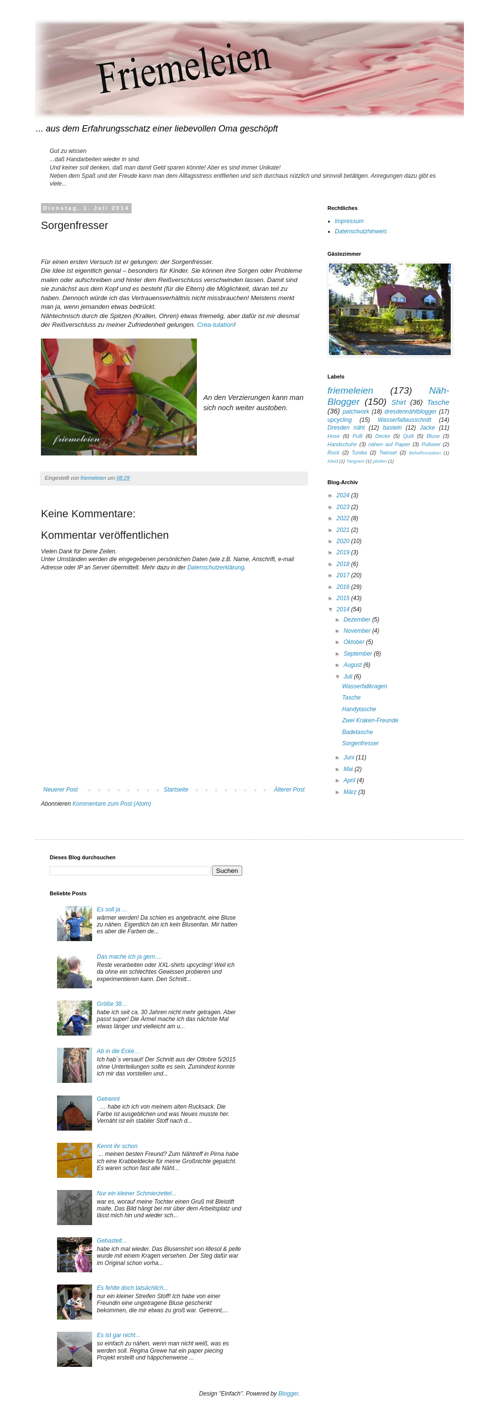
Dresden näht (346, 427)
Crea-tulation (215, 324)
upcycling (339, 419)
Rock (333, 452)
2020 (344, 541)
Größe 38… (112, 1004)
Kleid (332, 461)
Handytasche (359, 709)
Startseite (176, 789)
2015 (344, 598)
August (354, 664)
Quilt (408, 436)
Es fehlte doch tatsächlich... (132, 1288)
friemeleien (350, 390)
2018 (344, 564)
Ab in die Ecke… (118, 1051)
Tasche (438, 402)
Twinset (388, 452)
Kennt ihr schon (117, 1146)
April (350, 780)
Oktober (355, 642)
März (351, 792)
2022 (344, 518)
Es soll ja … (112, 909)
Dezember (358, 619)
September (359, 653)
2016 (344, 587)
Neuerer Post (60, 789)
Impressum (349, 221)
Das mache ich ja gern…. (130, 956)
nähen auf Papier (389, 444)
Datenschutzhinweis (361, 231)
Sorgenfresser (360, 743)
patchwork (356, 411)
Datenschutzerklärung (215, 567)
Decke (382, 436)
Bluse (433, 436)
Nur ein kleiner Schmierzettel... (136, 1193)
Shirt (398, 402)
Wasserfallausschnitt (404, 419)
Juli (349, 676)
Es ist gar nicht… (119, 1335)
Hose (333, 436)
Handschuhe (342, 444)
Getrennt (108, 1099)
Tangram (355, 461)
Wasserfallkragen (364, 686)
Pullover (431, 444)
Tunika (359, 452)
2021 (344, 530)
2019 (344, 552)
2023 (344, 507)
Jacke (427, 427)
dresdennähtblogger (410, 411)
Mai (349, 769)
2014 (344, 609)
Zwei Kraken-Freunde (370, 720)
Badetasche (357, 732)
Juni (350, 757)
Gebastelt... (112, 1240)
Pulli (357, 436)
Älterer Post (289, 789)
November (358, 630)
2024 (344, 495)
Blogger (288, 1393)
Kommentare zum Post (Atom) (112, 803)
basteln (392, 427)
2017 (344, 575)
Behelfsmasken (425, 452)
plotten (380, 461)
